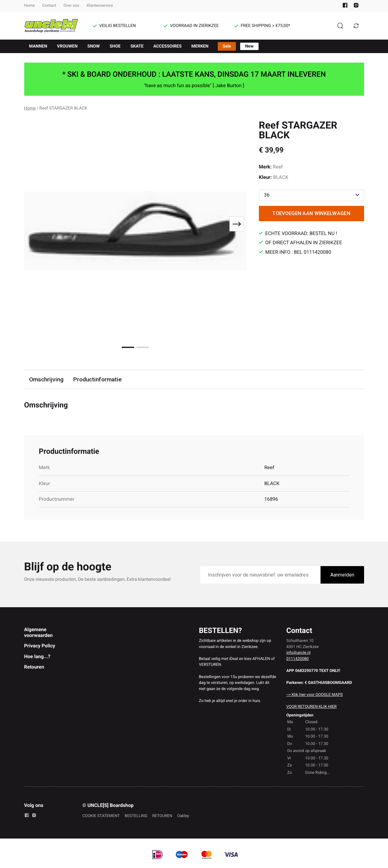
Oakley (183, 816)
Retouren (34, 667)
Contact (49, 5)
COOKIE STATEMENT (101, 816)
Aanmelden (342, 575)
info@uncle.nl (298, 652)
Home (29, 5)
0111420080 (297, 659)
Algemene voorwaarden (38, 632)
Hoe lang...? (37, 656)
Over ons (71, 5)
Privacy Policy (39, 646)
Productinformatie (97, 379)
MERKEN (200, 46)
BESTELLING (136, 816)
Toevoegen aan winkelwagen (311, 213)
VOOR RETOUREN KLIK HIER (311, 706)
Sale (227, 46)
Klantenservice (99, 5)
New (249, 46)
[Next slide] (236, 224)
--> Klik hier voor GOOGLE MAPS (314, 694)
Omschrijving (46, 379)
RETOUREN (162, 816)
